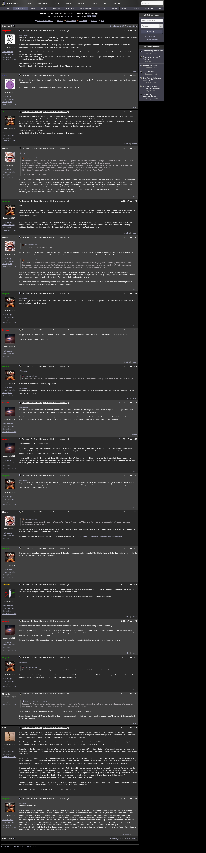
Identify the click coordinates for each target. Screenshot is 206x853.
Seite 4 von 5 (8, 26)
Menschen (6, 8)
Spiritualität (70, 8)
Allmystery (12, 3)
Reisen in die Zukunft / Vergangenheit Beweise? (151, 88)
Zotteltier (6, 585)
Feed (89, 16)
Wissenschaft (20, 8)
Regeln (23, 846)
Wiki (105, 3)
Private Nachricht (8, 54)
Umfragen (135, 8)
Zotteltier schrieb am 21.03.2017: (35, 701)
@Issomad (23, 371)
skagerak (6, 112)
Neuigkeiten (118, 3)
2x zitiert (127, 144)
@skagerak (23, 153)
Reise (75, 16)
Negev (4, 75)
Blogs (57, 3)
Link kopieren (7, 57)
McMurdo (6, 694)
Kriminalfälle (56, 8)
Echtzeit (29, 3)
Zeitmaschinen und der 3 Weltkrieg (151, 59)
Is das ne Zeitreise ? (151, 67)
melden (134, 71)
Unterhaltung (149, 8)
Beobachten (71, 21)
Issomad (5, 330)
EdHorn (5, 728)
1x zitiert (127, 233)
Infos (102, 21)
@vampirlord (24, 35)
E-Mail (94, 16)
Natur (124, 8)
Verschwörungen (85, 8)
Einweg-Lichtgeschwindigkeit (151, 52)
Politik (33, 8)
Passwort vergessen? (152, 36)
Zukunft (66, 16)
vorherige (115, 26)
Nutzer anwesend (151, 15)
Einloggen (152, 32)
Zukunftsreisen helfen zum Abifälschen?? (151, 80)
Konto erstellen (153, 40)
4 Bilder (60, 21)
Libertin (5, 148)
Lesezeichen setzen (9, 60)
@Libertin (23, 298)
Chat (94, 3)
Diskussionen (43, 3)
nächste (132, 26)
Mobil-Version (32, 846)
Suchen (94, 21)
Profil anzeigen (7, 52)
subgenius (6, 31)
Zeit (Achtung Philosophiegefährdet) (151, 97)
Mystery (43, 8)
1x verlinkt (126, 834)
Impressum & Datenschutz (10, 846)
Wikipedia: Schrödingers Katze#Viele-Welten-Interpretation (102, 536)
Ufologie (114, 8)
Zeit (71, 16)
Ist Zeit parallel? (151, 73)
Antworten (83, 21)
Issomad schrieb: (29, 376)
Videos (68, 3)
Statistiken (81, 3)
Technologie (101, 8)
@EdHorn (23, 803)
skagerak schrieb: (29, 158)
